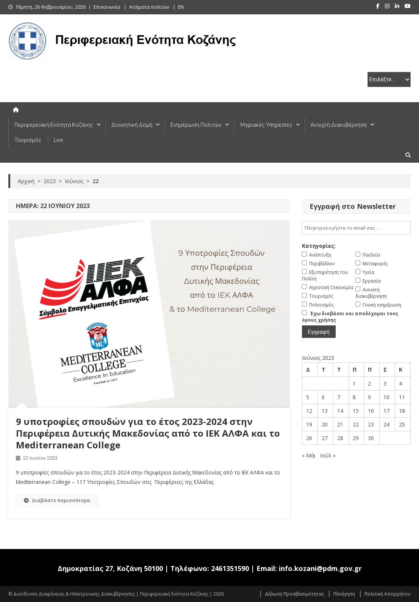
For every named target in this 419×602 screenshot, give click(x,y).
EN (181, 7)
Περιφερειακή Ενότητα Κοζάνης (53, 125)
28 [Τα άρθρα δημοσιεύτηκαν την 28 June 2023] (340, 438)
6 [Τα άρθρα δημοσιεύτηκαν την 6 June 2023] (323, 397)
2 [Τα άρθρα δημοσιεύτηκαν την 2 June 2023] (369, 383)
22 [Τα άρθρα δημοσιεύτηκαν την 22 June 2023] (356, 424)
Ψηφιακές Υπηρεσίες (266, 125)
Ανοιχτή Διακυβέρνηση (339, 125)
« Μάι (309, 455)
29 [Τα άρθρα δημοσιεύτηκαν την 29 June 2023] (356, 438)
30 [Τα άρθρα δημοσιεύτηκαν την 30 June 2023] (371, 438)
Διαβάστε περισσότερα (57, 500)
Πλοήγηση (344, 594)
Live (58, 140)
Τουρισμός (27, 140)
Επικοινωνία (107, 7)
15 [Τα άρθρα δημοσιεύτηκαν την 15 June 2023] (356, 410)
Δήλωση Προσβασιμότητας (294, 594)
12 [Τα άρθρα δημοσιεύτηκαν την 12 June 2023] (309, 410)
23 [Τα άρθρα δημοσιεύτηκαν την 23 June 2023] (371, 424)
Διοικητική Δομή (131, 125)
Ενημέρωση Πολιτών (196, 125)
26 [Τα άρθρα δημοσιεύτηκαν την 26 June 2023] (309, 438)
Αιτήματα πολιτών (149, 7)
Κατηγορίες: (319, 245)
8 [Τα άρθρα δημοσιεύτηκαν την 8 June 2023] (354, 397)
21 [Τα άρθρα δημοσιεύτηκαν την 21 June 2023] (340, 424)
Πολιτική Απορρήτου (387, 594)
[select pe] (389, 79)
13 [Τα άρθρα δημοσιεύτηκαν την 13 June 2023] (325, 410)
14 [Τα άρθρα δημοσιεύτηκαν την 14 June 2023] (340, 410)
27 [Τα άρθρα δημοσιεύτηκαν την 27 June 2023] (325, 438)
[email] (356, 228)
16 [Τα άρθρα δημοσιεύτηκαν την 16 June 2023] (371, 410)
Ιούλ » (328, 455)
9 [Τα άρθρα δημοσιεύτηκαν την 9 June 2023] (369, 397)
